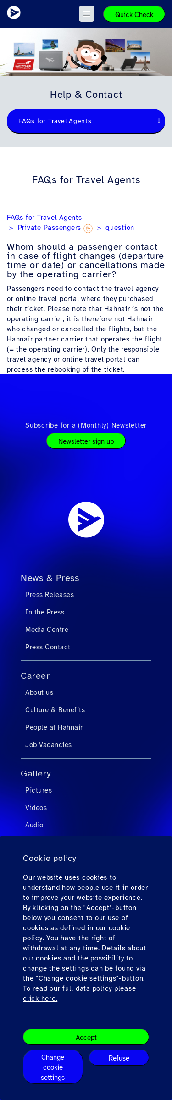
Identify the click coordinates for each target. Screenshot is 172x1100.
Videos (36, 808)
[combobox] (86, 121)
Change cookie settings (53, 1067)
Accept (86, 1037)
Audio (34, 825)
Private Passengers (55, 227)
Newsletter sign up (86, 441)
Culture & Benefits (55, 710)
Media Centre (46, 629)
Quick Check (134, 15)
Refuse (119, 1058)
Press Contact (48, 647)
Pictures (38, 790)
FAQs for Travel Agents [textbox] (55, 121)
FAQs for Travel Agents (44, 217)
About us (39, 692)
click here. (40, 998)
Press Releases (49, 595)
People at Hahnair (54, 727)
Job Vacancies (48, 745)
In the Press (44, 612)
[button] (87, 14)
